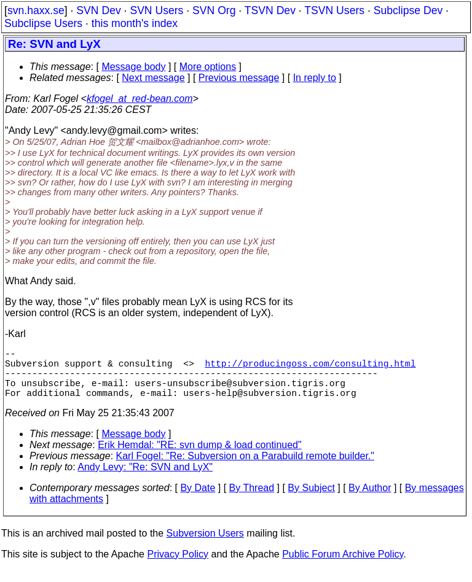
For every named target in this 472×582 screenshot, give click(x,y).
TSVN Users (334, 10)
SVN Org (213, 10)
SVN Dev (98, 10)
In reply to (314, 77)
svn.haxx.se (36, 10)
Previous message (239, 77)
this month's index (135, 23)
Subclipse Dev (408, 10)
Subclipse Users (43, 23)
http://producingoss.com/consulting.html (310, 368)
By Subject (311, 500)
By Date (197, 500)
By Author (369, 500)
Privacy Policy (177, 566)
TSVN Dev (270, 10)
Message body (133, 66)
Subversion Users (205, 545)
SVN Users (156, 10)
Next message (153, 77)
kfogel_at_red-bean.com (140, 98)
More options (208, 66)
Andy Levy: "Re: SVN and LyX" (145, 479)
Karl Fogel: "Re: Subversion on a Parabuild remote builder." (245, 468)
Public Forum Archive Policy (342, 566)
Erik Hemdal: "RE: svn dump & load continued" (200, 457)
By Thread (252, 500)
